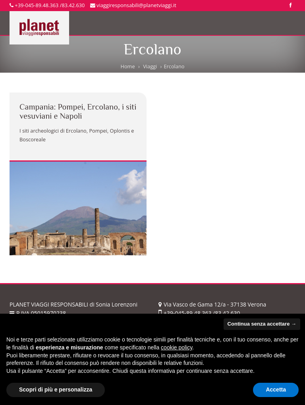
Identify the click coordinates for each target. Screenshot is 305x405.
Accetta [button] (276, 389)
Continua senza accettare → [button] (262, 324)
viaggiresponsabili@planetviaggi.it (133, 5)
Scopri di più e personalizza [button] (55, 389)
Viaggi (150, 66)
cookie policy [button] (176, 347)
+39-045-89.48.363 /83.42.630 (47, 5)
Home (127, 66)
